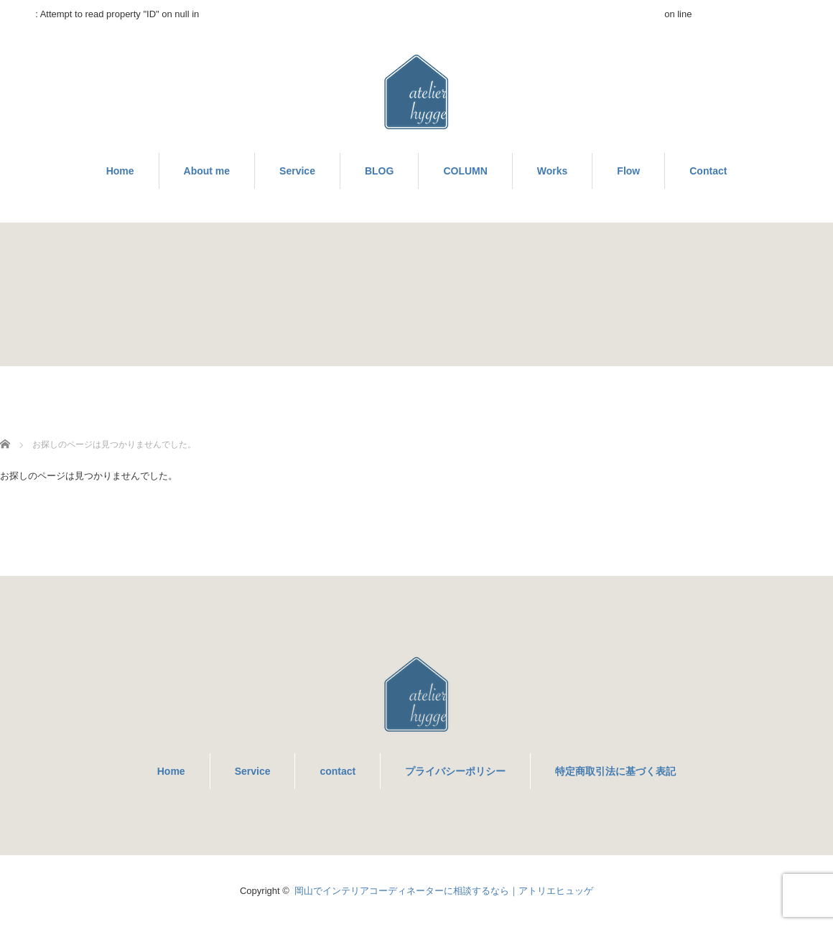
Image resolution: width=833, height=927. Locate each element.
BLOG (379, 171)
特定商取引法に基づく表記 (615, 771)
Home (120, 171)
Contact (708, 171)
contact (337, 771)
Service (297, 171)
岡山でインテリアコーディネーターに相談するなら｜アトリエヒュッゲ (443, 890)
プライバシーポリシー (455, 771)
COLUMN (465, 171)
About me (207, 171)
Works (552, 171)
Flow (628, 171)
